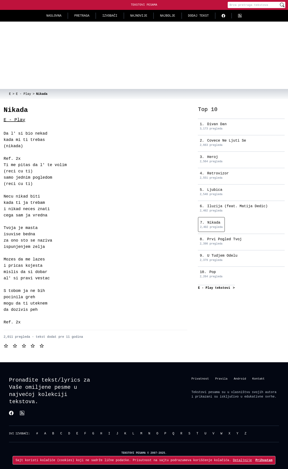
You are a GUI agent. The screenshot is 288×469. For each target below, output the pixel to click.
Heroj (212, 157)
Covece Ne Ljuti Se (226, 140)
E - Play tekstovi (215, 288)
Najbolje (167, 15)
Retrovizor (218, 173)
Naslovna (53, 15)
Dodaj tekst (198, 15)
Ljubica (214, 189)
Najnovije (138, 15)
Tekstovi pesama (205, 392)
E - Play (14, 120)
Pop (212, 272)
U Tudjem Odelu (222, 255)
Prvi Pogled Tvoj (224, 239)
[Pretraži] (282, 5)
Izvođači (109, 15)
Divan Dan (217, 124)
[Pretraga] (253, 5)
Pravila (221, 378)
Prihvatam (263, 460)
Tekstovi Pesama (144, 5)
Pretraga (81, 15)
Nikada (213, 222)
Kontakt (258, 378)
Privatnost (200, 378)
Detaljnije (242, 460)
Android (240, 378)
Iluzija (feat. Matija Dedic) (237, 206)
